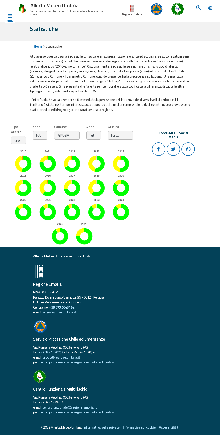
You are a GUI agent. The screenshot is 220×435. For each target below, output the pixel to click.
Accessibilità (168, 427)
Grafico (113, 126)
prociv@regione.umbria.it (61, 357)
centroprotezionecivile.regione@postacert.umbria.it (78, 362)
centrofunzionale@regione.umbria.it (69, 407)
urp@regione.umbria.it (59, 312)
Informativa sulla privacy (101, 427)
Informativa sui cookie (139, 427)
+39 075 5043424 (61, 307)
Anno (90, 126)
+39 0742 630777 (51, 352)
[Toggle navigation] (10, 18)
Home (38, 46)
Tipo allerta (16, 129)
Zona (36, 126)
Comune (60, 126)
